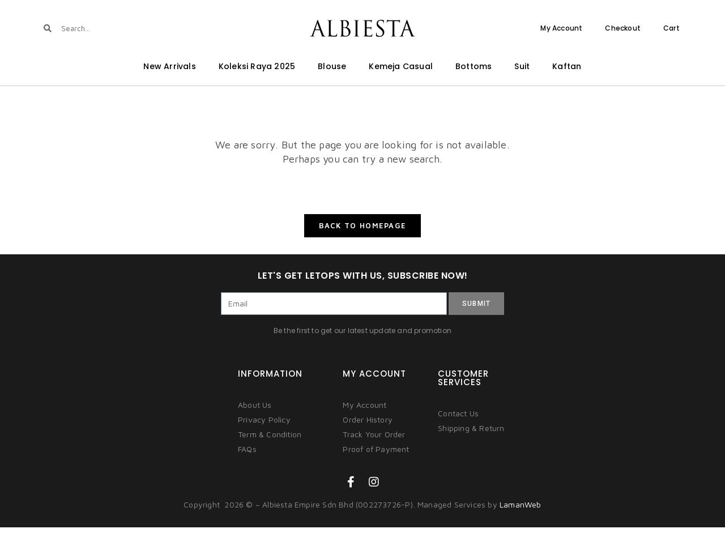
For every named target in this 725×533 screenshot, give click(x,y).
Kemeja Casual (401, 66)
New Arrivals (169, 66)
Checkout (623, 28)
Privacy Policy (264, 425)
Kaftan (566, 66)
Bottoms (473, 66)
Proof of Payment (376, 455)
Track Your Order (374, 440)
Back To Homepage (363, 231)
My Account (561, 28)
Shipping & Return (471, 434)
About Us (255, 411)
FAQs (247, 455)
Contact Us (458, 419)
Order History (368, 425)
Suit (522, 66)
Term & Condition (269, 440)
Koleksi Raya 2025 (257, 66)
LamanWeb (520, 510)
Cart (671, 28)
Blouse (332, 66)
